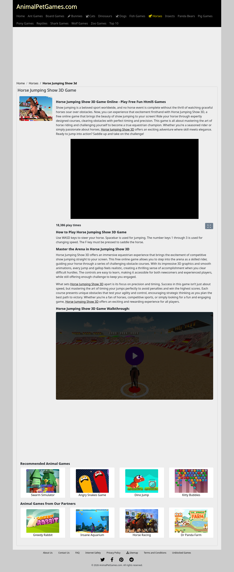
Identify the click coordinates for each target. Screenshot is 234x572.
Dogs (121, 16)
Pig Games (205, 16)
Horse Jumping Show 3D (117, 129)
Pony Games (25, 23)
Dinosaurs (105, 16)
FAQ (77, 552)
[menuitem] (20, 16)
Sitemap (132, 552)
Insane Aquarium (92, 535)
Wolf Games (79, 23)
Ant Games (35, 16)
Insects (170, 16)
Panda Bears (186, 16)
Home (20, 16)
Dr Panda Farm (191, 535)
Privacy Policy (113, 552)
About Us (48, 552)
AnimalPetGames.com (46, 6)
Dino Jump (142, 495)
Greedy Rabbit (43, 535)
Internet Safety (93, 552)
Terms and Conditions (155, 552)
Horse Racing (142, 535)
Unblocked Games (181, 552)
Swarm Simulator (43, 495)
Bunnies (74, 16)
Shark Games (59, 23)
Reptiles (42, 23)
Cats (90, 16)
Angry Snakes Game (92, 495)
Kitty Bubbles (191, 495)
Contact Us (63, 552)
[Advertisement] (117, 54)
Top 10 (113, 23)
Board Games (55, 16)
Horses (155, 16)
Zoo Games (98, 23)
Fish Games (137, 16)
